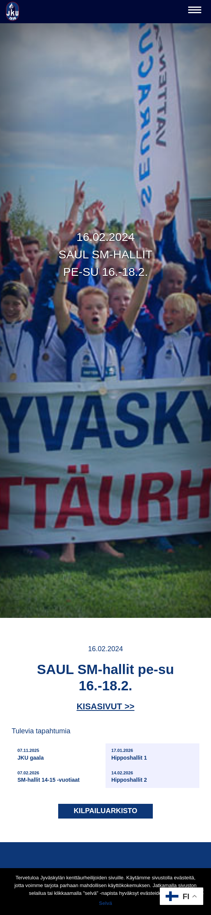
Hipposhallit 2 (129, 776)
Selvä (105, 903)
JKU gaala (30, 754)
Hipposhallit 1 (129, 754)
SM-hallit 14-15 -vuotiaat (48, 776)
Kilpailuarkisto (105, 811)
